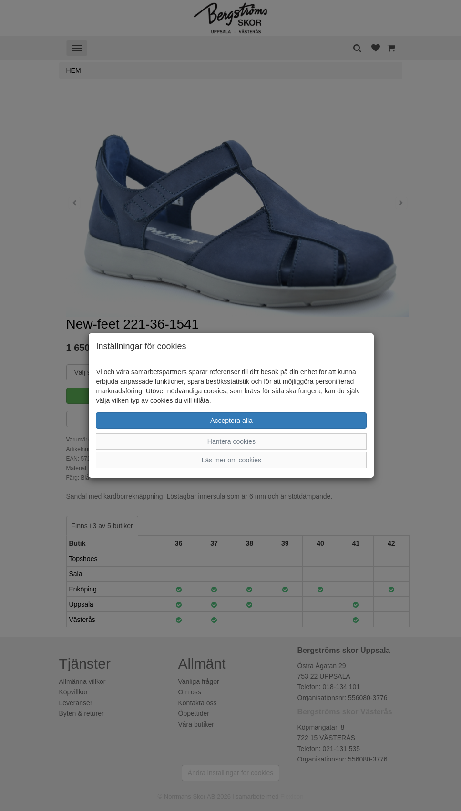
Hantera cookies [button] (231, 441)
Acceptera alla (231, 420)
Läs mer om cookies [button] (231, 460)
